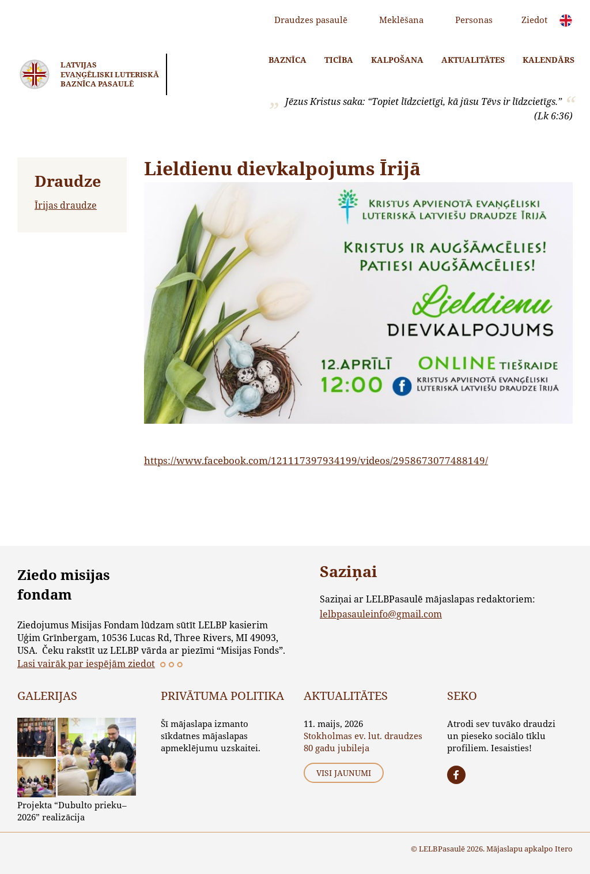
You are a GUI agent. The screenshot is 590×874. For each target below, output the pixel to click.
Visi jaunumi (343, 772)
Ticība (338, 59)
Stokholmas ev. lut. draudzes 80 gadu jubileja (363, 742)
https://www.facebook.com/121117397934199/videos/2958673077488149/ (316, 460)
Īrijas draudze (66, 205)
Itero (564, 848)
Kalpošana (397, 59)
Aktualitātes (473, 59)
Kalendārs (548, 59)
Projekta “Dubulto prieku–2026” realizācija (72, 811)
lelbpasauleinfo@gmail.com (381, 614)
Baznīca (287, 59)
